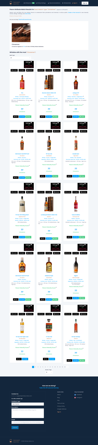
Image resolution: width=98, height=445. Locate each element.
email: (13, 419)
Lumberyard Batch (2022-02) (49, 215)
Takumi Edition (76, 215)
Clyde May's (49, 277)
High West (75, 155)
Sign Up (85, 3)
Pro (33, 3)
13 (62, 367)
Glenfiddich (49, 155)
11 (57, 367)
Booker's (49, 94)
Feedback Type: (16, 401)
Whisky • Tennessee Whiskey (22, 96)
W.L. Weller (75, 94)
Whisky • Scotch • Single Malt (49, 157)
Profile (22, 116)
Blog (58, 397)
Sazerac (76, 338)
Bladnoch (49, 338)
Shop (29, 116)
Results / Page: (48, 369)
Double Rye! (76, 154)
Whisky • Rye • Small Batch (75, 340)
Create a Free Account (74, 12)
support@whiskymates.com (24, 396)
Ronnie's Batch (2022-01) (49, 93)
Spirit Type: (12, 55)
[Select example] (20, 57)
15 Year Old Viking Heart (22, 215)
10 (55, 367)
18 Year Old (49, 154)
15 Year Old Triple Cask (22, 336)
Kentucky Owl (76, 216)
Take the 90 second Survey (25, 19)
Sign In (74, 3)
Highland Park (22, 216)
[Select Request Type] (28, 404)
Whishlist (30, 70)
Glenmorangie (75, 277)
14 (64, 367)
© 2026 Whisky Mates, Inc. (27, 441)
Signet (76, 275)
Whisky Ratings (41, 3)
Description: (15, 407)
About (59, 394)
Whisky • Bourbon (48, 96)
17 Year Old (49, 336)
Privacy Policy (61, 406)
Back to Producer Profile (16, 16)
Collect (22, 70)
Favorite (15, 70)
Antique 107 (76, 93)
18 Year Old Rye (76, 336)
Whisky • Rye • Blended (75, 157)
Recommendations (54, 3)
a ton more (28, 13)
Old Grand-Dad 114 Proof (22, 275)
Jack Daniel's (22, 94)
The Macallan (22, 338)
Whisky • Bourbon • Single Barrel (75, 96)
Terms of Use (60, 403)
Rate (16, 116)
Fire (22, 93)
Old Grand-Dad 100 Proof (22, 154)
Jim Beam (22, 155)
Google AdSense (61, 409)
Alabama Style (49, 275)
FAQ (58, 400)
